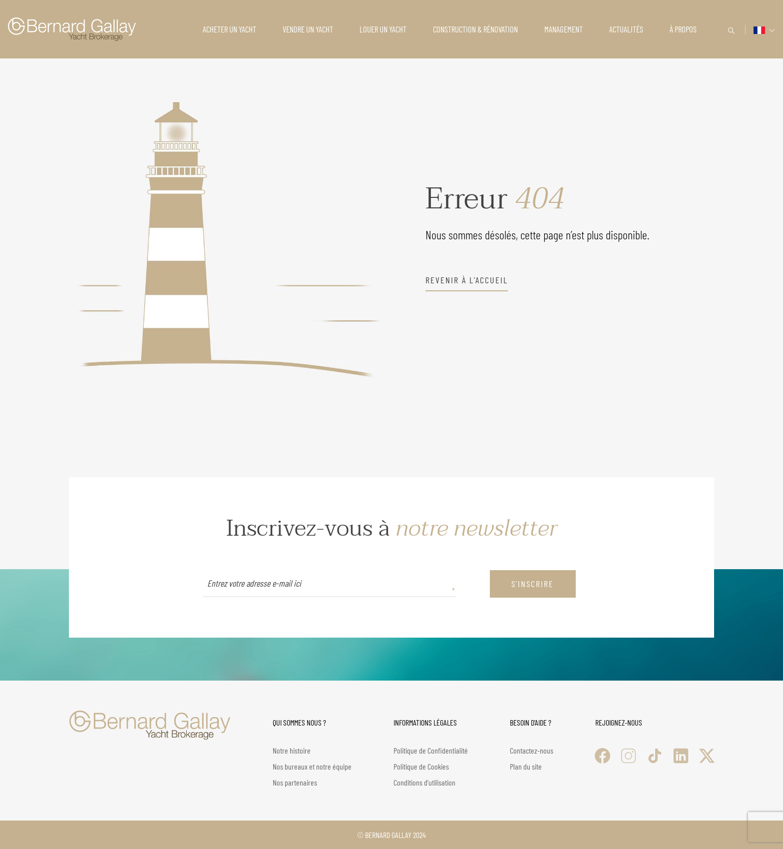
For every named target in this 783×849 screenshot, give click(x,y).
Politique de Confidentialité (430, 750)
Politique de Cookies (421, 766)
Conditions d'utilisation (424, 782)
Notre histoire (292, 750)
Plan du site (526, 766)
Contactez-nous (531, 750)
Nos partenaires (295, 782)
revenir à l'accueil (466, 279)
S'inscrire (532, 583)
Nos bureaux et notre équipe (312, 766)
